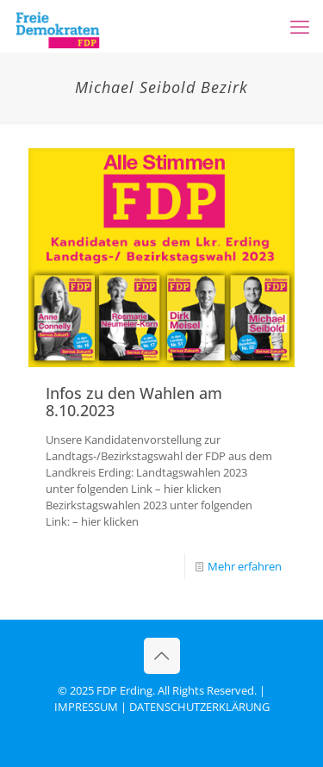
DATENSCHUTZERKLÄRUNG (199, 706)
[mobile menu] (299, 26)
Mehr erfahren (245, 566)
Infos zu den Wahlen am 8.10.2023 (134, 402)
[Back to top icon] (162, 656)
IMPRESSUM (86, 706)
